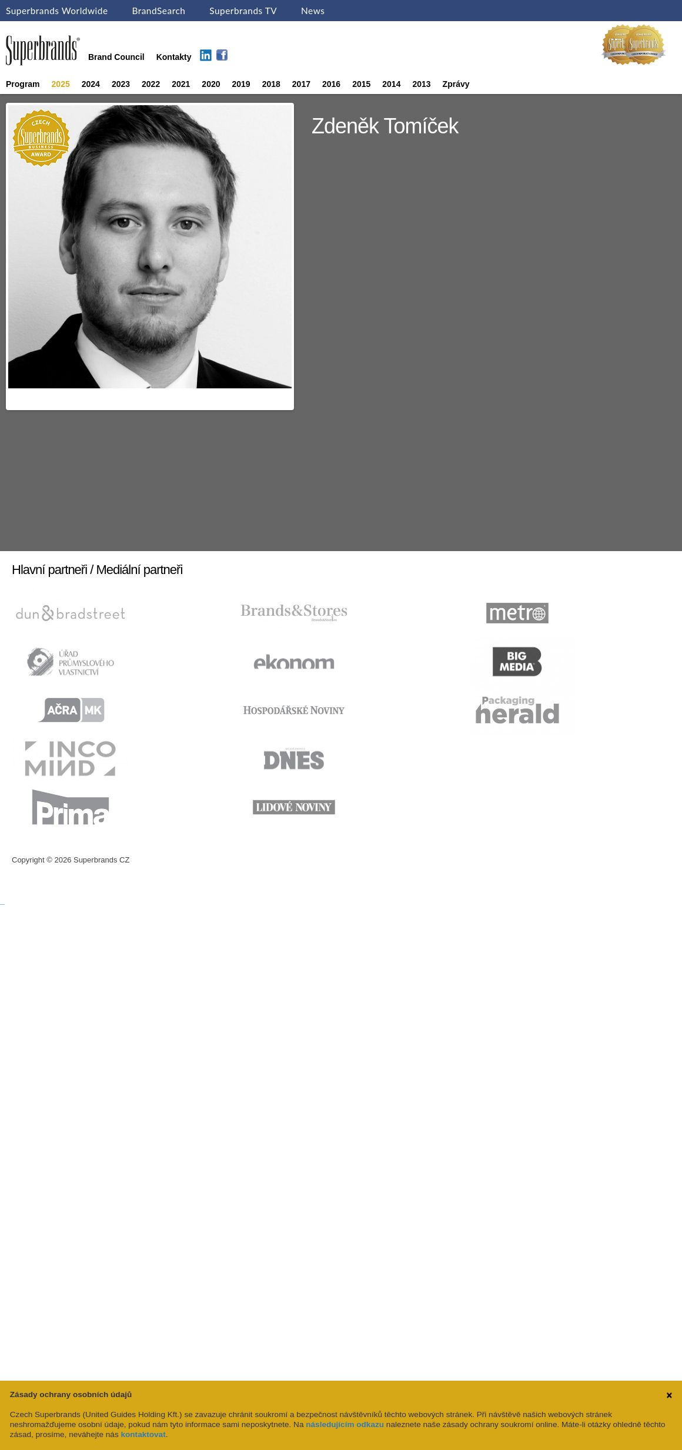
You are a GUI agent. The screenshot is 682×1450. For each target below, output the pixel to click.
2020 (211, 84)
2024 (91, 84)
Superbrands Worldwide (57, 10)
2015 (361, 84)
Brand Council (116, 57)
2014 (391, 84)
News (313, 10)
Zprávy (456, 84)
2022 (151, 84)
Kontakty (174, 57)
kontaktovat (143, 1434)
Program (23, 84)
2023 (121, 84)
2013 (421, 84)
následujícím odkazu (345, 1424)
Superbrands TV (243, 10)
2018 (271, 84)
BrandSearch (158, 10)
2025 (61, 84)
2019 (241, 84)
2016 (331, 84)
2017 (301, 84)
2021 (181, 84)
